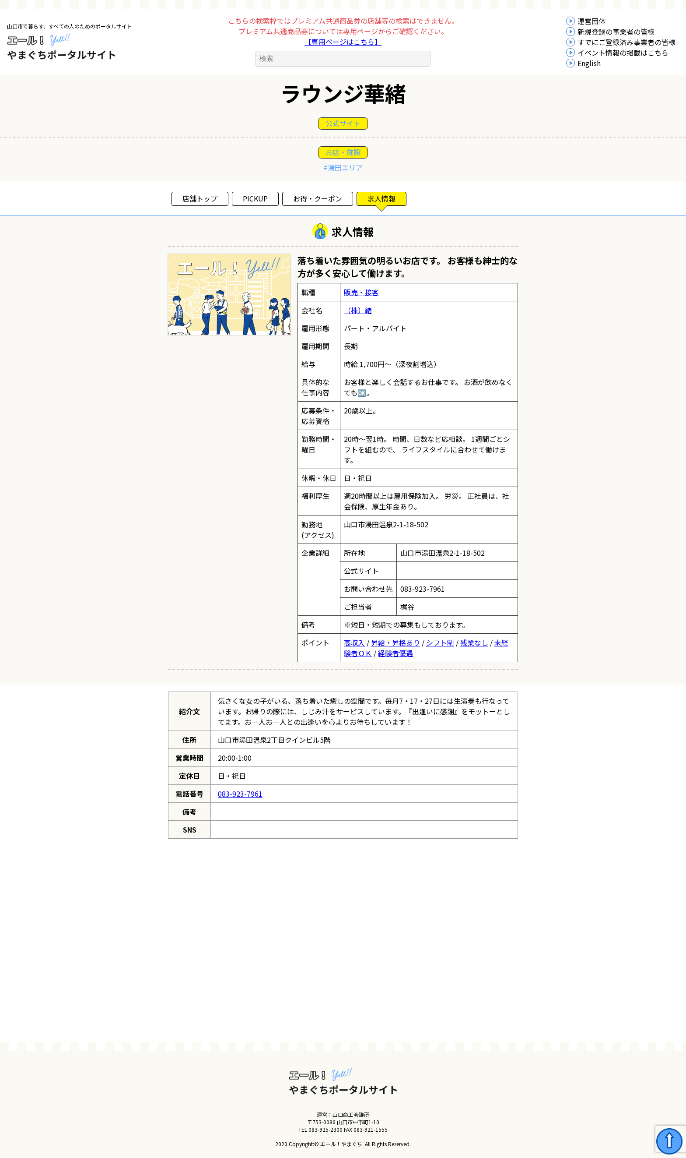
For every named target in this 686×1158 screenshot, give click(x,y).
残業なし (474, 642)
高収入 (354, 642)
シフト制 (440, 642)
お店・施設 (343, 152)
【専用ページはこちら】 (343, 41)
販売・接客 (361, 292)
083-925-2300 (325, 1129)
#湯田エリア (343, 167)
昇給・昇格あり (395, 642)
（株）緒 (358, 310)
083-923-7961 (240, 793)
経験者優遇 (395, 653)
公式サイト (343, 123)
